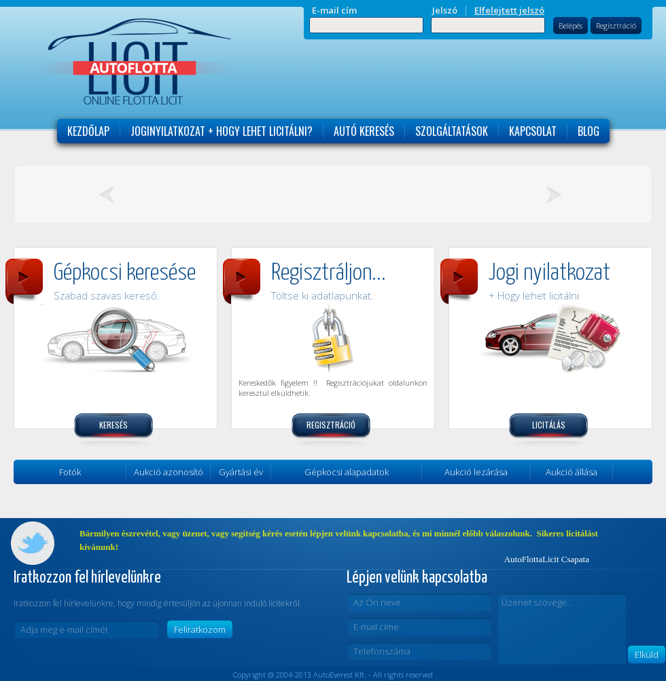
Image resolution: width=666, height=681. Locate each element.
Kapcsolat (533, 131)
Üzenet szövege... (562, 628)
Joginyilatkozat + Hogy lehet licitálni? (221, 131)
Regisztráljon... (328, 273)
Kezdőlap (88, 131)
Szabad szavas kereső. (107, 295)
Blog (588, 131)
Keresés (113, 424)
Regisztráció (616, 25)
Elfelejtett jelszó (509, 10)
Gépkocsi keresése (125, 273)
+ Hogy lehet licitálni (534, 295)
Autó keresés (364, 131)
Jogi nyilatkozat (549, 273)
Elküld (647, 654)
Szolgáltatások (451, 131)
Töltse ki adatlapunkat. (322, 295)
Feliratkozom (200, 629)
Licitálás (548, 424)
